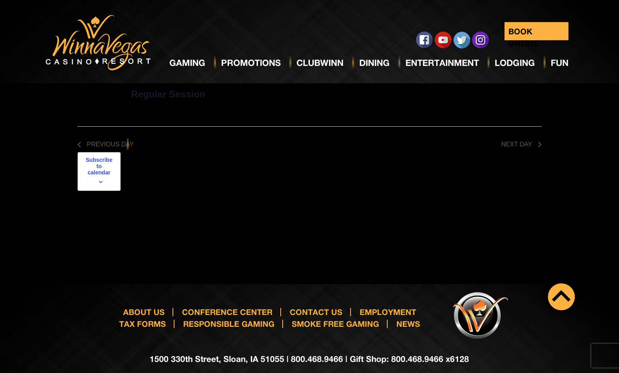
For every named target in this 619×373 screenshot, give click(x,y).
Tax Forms (142, 323)
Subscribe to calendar (99, 166)
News (408, 323)
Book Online (523, 33)
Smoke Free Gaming (335, 323)
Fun (559, 63)
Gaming (187, 63)
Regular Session (168, 94)
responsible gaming (228, 323)
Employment (388, 312)
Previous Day (105, 144)
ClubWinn (319, 63)
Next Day (521, 144)
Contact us (316, 312)
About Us (144, 312)
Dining (374, 63)
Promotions (251, 63)
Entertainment (442, 63)
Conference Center (227, 312)
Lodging (515, 63)
